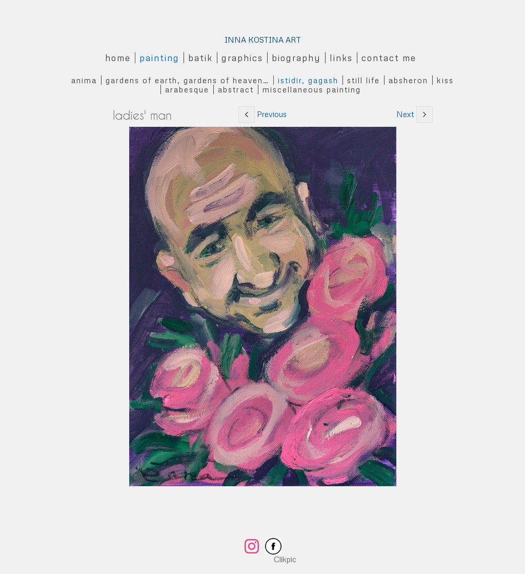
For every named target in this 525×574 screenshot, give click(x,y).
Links (341, 57)
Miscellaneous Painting (311, 89)
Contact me (388, 57)
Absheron (408, 80)
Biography (296, 57)
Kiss (445, 80)
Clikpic (285, 559)
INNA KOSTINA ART (263, 39)
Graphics (242, 57)
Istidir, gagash (308, 80)
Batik (200, 57)
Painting (159, 57)
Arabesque (187, 89)
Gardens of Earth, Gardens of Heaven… (187, 80)
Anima (84, 80)
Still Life (363, 80)
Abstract (236, 89)
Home (118, 57)
